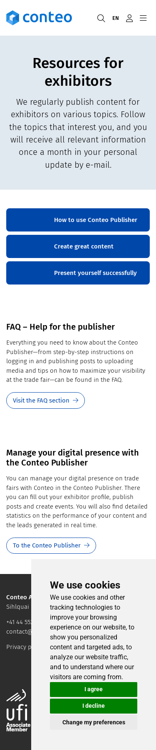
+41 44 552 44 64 (28, 622)
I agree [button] (93, 689)
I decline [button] (93, 705)
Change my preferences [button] (93, 722)
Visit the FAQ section (41, 400)
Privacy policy (25, 647)
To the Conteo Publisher (47, 545)
